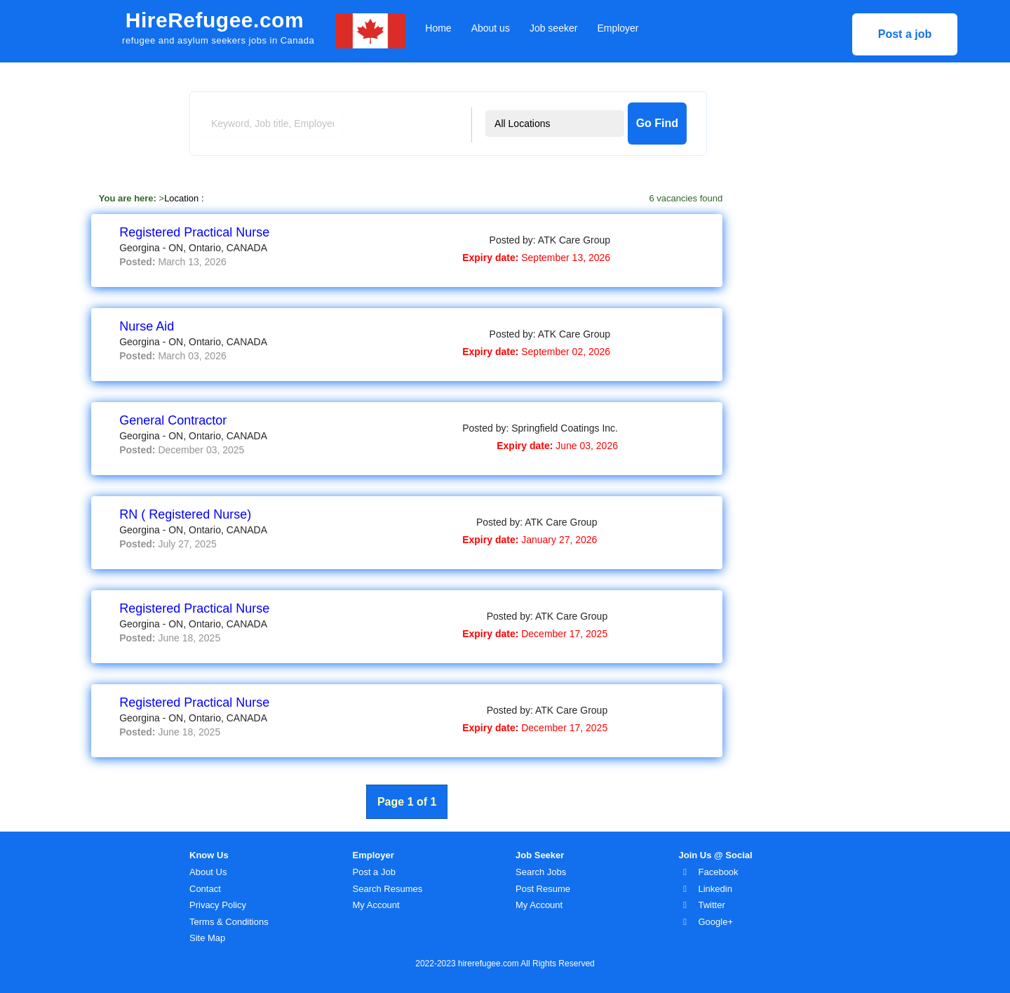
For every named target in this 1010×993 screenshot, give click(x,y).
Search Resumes (388, 889)
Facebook (719, 872)
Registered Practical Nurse (194, 232)
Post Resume (543, 889)
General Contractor (173, 420)
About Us (208, 872)
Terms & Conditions (229, 922)
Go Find (657, 123)
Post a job (904, 34)
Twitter (712, 905)
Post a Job (374, 872)
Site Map (207, 938)
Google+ (716, 922)
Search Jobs (541, 872)
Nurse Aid (146, 326)
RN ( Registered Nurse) (185, 514)
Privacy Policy (217, 905)
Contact (205, 889)
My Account (376, 905)
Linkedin (715, 889)
